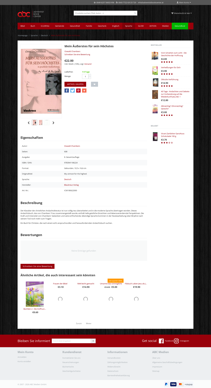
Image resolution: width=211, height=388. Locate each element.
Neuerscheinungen (70, 362)
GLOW (141, 26)
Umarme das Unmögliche (135, 283)
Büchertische (68, 366)
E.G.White (45, 26)
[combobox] (105, 13)
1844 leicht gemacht (109, 283)
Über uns (156, 358)
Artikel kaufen (75, 84)
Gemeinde (59, 26)
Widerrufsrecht (113, 366)
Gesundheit (75, 26)
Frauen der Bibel (84, 283)
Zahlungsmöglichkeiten (117, 362)
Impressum (157, 366)
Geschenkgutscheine (71, 371)
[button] (66, 90)
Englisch (115, 26)
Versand (87, 64)
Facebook (166, 341)
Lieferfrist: (68, 71)
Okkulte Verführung (169, 79)
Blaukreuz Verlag (71, 185)
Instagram (181, 341)
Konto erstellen (24, 361)
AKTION (152, 26)
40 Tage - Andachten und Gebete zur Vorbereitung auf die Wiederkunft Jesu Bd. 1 (175, 94)
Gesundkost (180, 26)
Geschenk (102, 26)
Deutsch (44, 35)
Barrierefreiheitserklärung (118, 375)
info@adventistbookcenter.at (151, 2)
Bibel (23, 26)
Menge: (67, 76)
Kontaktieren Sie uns (71, 358)
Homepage (23, 35)
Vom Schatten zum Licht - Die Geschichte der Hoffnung (174, 54)
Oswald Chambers (72, 51)
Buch (33, 26)
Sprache (128, 26)
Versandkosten (114, 358)
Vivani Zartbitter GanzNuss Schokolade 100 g (172, 134)
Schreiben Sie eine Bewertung (77, 54)
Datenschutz (112, 371)
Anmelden (22, 357)
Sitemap (155, 371)
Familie (89, 26)
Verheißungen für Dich (171, 67)
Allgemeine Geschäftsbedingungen (167, 362)
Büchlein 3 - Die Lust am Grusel (33, 309)
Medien (165, 26)
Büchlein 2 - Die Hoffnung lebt (58, 309)
